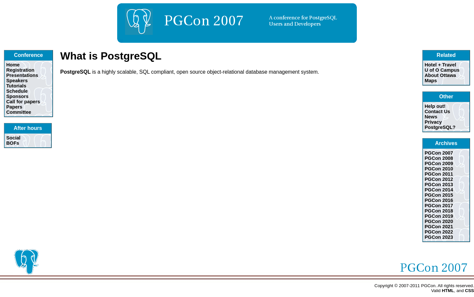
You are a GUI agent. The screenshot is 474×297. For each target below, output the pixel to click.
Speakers (17, 80)
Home (13, 64)
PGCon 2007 (439, 153)
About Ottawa (440, 75)
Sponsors (17, 96)
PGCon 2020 (439, 221)
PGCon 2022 (439, 232)
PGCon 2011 (439, 174)
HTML (448, 290)
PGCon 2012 (439, 179)
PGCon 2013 (439, 184)
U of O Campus (442, 70)
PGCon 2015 (439, 195)
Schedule (17, 91)
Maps (431, 80)
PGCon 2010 (439, 168)
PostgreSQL (75, 72)
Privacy (433, 122)
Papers (14, 107)
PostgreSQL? (440, 127)
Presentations (22, 75)
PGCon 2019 (439, 216)
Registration (20, 70)
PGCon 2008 (439, 158)
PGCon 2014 (439, 189)
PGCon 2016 (439, 200)
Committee (18, 112)
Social (13, 137)
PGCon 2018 (439, 210)
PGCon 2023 (439, 237)
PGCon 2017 (439, 205)
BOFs (12, 143)
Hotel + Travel (440, 64)
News (431, 116)
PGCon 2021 (439, 226)
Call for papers (23, 101)
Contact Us (437, 111)
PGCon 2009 (439, 163)
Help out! (435, 106)
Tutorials (16, 85)
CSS (469, 290)
